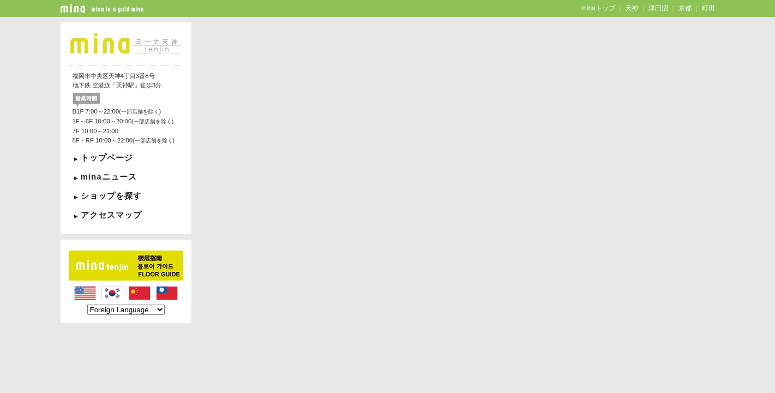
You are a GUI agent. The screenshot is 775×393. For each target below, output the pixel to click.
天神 (631, 8)
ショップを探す (111, 195)
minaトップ (598, 8)
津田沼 (658, 8)
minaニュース (109, 176)
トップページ (107, 157)
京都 (685, 8)
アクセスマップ (111, 214)
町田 (708, 8)
